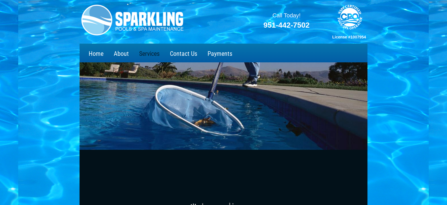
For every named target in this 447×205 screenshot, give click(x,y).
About (121, 53)
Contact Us (183, 53)
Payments (220, 53)
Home (96, 53)
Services (149, 53)
